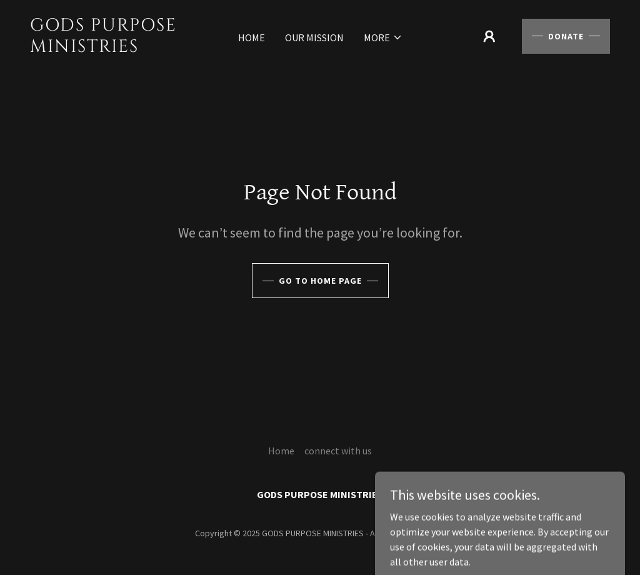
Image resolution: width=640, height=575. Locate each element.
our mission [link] (314, 37)
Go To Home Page (320, 280)
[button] (383, 37)
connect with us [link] (338, 450)
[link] (105, 48)
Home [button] (281, 450)
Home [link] (251, 37)
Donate (566, 36)
